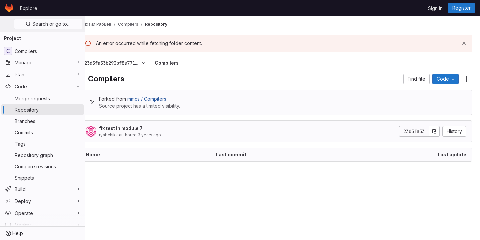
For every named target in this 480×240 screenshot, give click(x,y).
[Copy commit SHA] (434, 131)
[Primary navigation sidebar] (8, 24)
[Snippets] (42, 177)
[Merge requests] (42, 98)
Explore (28, 8)
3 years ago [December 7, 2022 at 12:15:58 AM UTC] (162, 134)
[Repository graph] (42, 155)
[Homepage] (9, 8)
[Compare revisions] (42, 166)
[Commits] (42, 132)
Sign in (435, 8)
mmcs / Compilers (160, 99)
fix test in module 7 (134, 128)
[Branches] (42, 121)
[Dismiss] (464, 43)
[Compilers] (42, 51)
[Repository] (42, 109)
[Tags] (42, 143)
